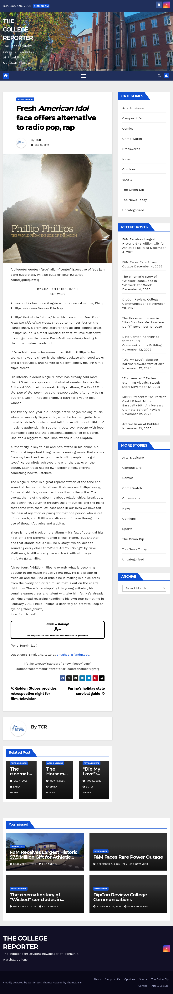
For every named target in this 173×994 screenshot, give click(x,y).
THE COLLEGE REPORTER (18, 29)
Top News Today (134, 200)
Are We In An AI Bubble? (141, 424)
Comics (128, 128)
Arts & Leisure (25, 99)
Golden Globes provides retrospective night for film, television (34, 693)
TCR (38, 140)
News (126, 159)
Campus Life (131, 118)
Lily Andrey (48, 864)
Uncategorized (133, 210)
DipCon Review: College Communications (120, 897)
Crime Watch (132, 139)
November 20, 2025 (109, 906)
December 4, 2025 (25, 864)
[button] (159, 75)
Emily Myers (48, 906)
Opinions (129, 169)
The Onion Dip (133, 189)
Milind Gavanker (135, 864)
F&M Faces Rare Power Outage (128, 857)
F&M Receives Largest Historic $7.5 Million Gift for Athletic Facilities (143, 243)
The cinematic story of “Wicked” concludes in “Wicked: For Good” (139, 281)
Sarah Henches (136, 906)
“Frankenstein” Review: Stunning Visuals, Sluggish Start (142, 382)
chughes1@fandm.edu (73, 654)
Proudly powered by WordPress (22, 982)
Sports (127, 179)
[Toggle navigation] (83, 75)
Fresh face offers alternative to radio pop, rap (56, 118)
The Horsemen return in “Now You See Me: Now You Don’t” (143, 322)
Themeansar (74, 982)
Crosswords (131, 149)
